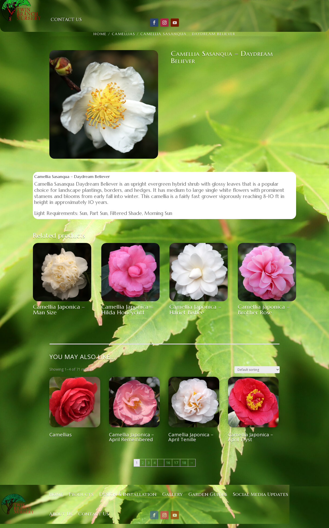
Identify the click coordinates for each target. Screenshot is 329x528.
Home (100, 34)
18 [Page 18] (184, 462)
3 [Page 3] (149, 462)
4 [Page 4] (154, 462)
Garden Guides (207, 494)
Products (81, 494)
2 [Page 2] (143, 462)
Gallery (172, 494)
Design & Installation (128, 494)
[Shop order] (257, 369)
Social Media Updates (260, 494)
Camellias (123, 34)
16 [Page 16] (168, 462)
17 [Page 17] (176, 462)
